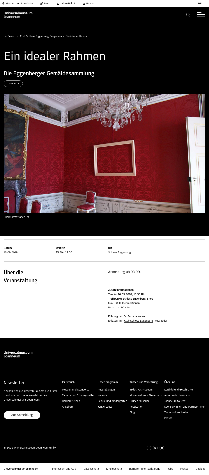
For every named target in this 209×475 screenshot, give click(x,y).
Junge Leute (105, 406)
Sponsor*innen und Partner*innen (184, 406)
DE (200, 3)
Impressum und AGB (64, 468)
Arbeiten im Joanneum (177, 395)
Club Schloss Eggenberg (138, 320)
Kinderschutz (114, 468)
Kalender (103, 395)
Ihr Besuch (10, 36)
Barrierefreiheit (71, 401)
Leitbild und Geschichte (178, 389)
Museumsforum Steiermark (146, 395)
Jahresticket (65, 3)
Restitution (136, 406)
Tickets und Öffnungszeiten (78, 395)
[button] (188, 15)
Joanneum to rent (174, 401)
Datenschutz (91, 468)
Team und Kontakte (176, 412)
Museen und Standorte (17, 3)
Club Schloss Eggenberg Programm (41, 36)
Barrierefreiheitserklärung (144, 468)
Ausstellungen (106, 389)
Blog (44, 3)
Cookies (200, 468)
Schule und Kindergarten (112, 401)
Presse (88, 3)
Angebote (68, 406)
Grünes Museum (139, 401)
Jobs (170, 468)
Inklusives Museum (141, 389)
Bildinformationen (16, 217)
